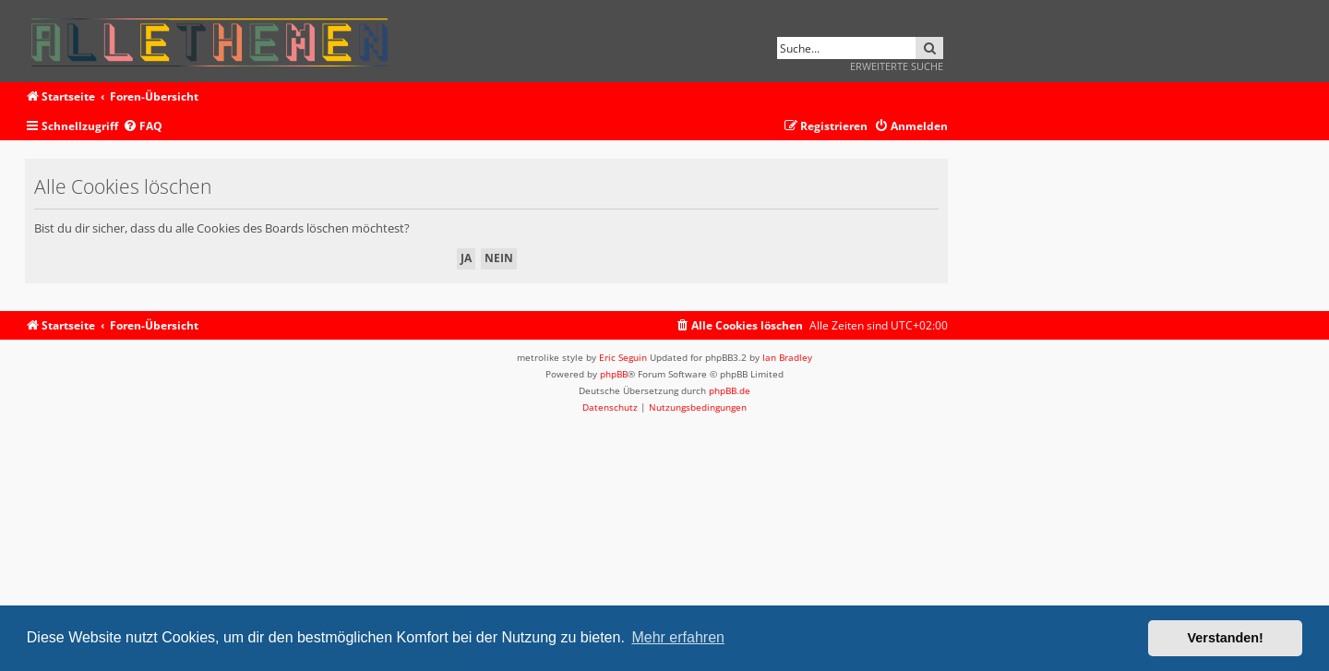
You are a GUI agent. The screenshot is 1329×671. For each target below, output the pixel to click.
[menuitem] (142, 126)
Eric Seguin (623, 357)
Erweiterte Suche (896, 66)
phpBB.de (729, 390)
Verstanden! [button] (1225, 637)
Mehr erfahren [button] (677, 637)
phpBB (614, 373)
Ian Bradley (787, 357)
